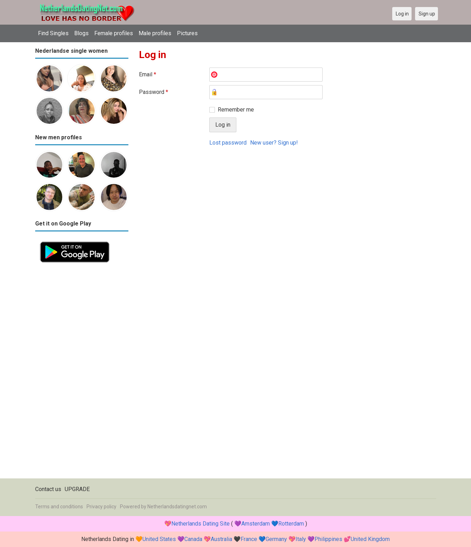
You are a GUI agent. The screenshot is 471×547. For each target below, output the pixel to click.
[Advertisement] (81, 372)
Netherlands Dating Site (200, 523)
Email (147, 74)
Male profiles (155, 33)
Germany (276, 539)
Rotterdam (291, 523)
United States (159, 539)
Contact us (48, 489)
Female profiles (113, 33)
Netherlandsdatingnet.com (177, 506)
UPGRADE (77, 489)
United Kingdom (370, 539)
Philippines (328, 539)
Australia (221, 539)
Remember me (236, 109)
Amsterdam (255, 523)
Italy (300, 539)
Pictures (187, 33)
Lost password (228, 142)
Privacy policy (101, 506)
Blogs (81, 33)
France (249, 539)
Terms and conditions (59, 506)
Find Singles (53, 33)
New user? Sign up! (274, 142)
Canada (193, 539)
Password (153, 92)
